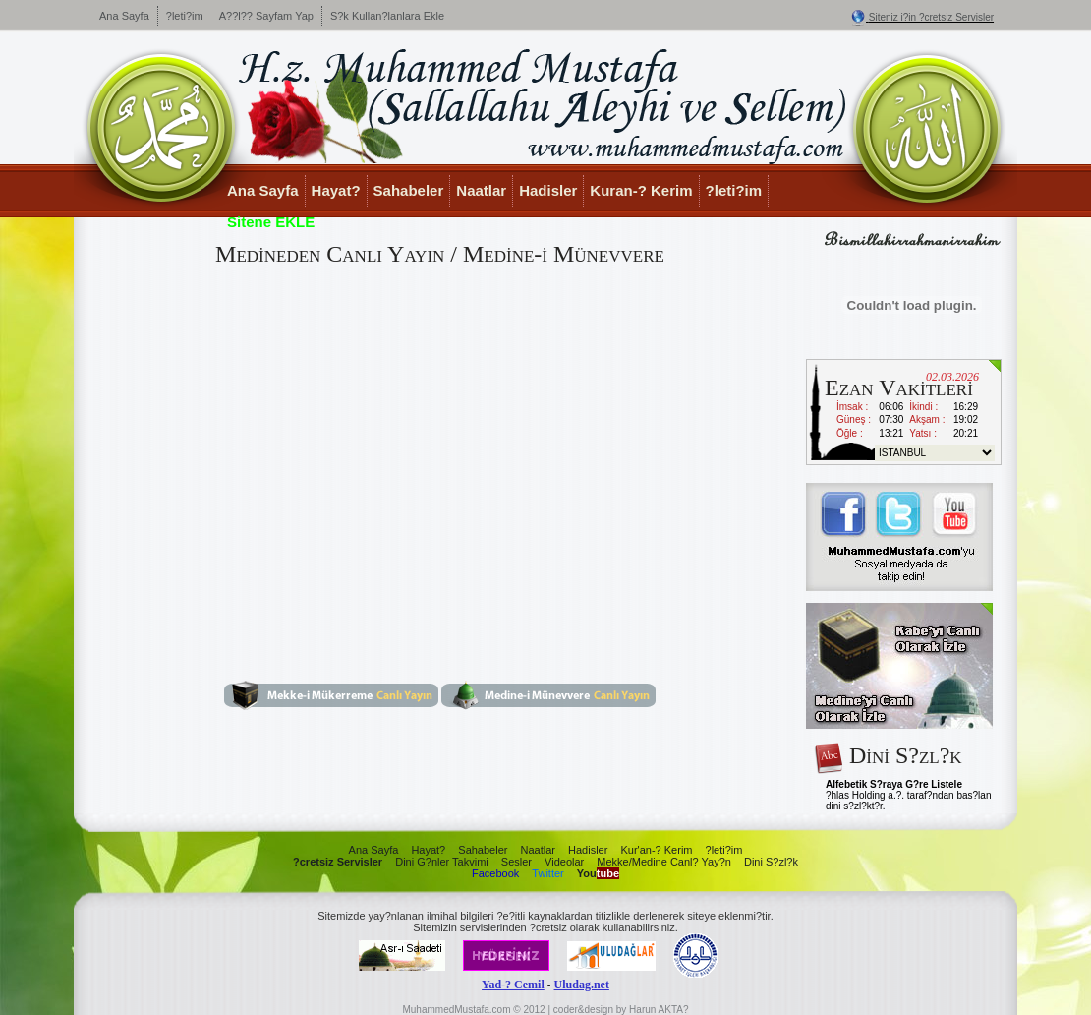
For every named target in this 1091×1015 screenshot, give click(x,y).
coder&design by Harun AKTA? (621, 1009)
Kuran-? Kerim (641, 190)
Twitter (547, 873)
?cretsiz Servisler (337, 861)
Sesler (516, 861)
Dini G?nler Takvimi (441, 861)
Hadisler (548, 190)
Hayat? (336, 190)
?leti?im (184, 16)
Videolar (564, 861)
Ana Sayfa (124, 16)
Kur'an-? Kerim (656, 850)
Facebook (495, 873)
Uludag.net (581, 984)
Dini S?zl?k (771, 861)
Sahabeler (408, 190)
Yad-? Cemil (513, 984)
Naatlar (481, 190)
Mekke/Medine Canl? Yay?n (664, 861)
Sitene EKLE (271, 221)
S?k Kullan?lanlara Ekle (387, 16)
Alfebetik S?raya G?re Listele (894, 784)
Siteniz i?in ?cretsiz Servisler (931, 17)
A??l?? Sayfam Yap (266, 16)
